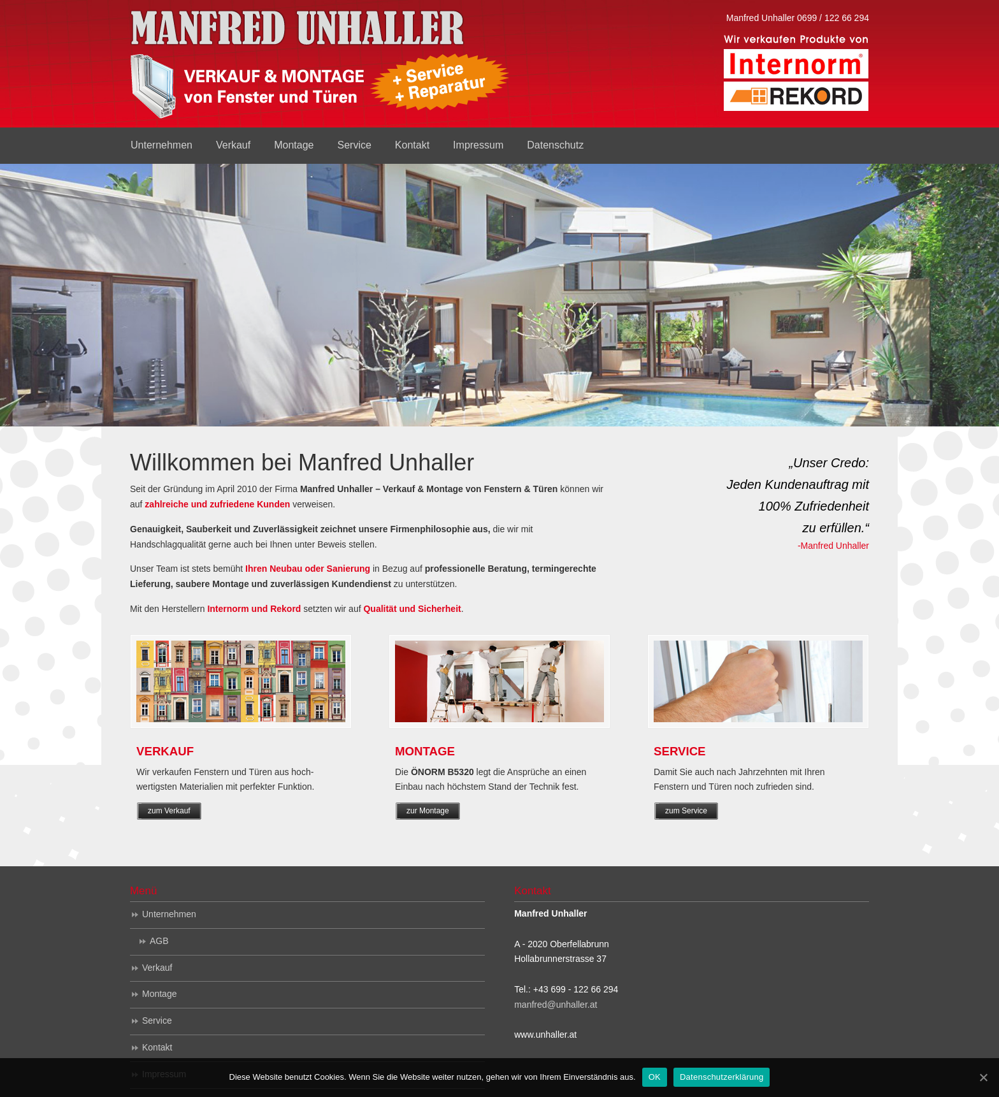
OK (655, 1077)
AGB (159, 941)
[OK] (983, 1077)
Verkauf (157, 968)
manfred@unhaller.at (555, 1004)
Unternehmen (169, 914)
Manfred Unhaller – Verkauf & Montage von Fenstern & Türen (321, 67)
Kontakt (157, 1047)
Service (157, 1020)
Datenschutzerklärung (721, 1077)
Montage (159, 994)
